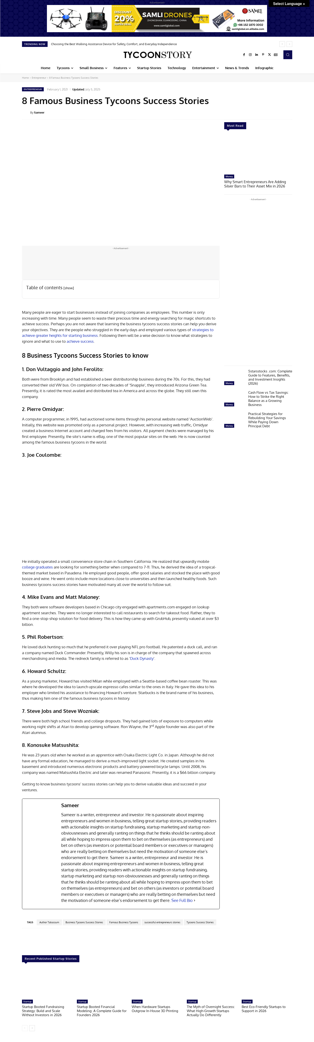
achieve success (80, 341)
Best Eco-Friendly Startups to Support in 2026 (264, 1009)
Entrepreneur (39, 77)
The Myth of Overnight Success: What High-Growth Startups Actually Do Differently (211, 1011)
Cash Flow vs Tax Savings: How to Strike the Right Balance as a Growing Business (268, 398)
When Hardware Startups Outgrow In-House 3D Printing (155, 1009)
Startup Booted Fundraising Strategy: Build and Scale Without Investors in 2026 (43, 1011)
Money (229, 176)
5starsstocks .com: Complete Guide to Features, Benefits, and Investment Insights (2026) (270, 377)
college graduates (37, 567)
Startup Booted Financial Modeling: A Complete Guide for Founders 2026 (102, 1011)
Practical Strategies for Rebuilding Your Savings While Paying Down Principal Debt (267, 419)
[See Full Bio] (194, 900)
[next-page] (32, 1028)
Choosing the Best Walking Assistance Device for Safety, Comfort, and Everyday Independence (114, 44)
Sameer (39, 112)
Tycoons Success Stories (200, 922)
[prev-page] (25, 1028)
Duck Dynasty (141, 658)
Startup (27, 1001)
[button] (287, 54)
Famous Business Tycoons (123, 922)
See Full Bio (182, 900)
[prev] (282, 44)
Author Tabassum (49, 922)
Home (25, 77)
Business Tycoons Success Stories (84, 922)
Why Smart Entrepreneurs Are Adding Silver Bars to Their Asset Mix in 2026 (257, 184)
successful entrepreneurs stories (162, 922)
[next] (289, 44)
